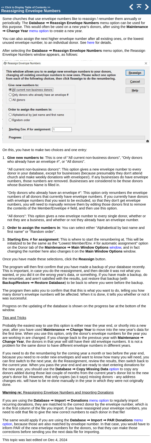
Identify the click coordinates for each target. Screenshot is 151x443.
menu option (39, 31)
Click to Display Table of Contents (26, 7)
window (115, 247)
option (114, 369)
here (90, 43)
